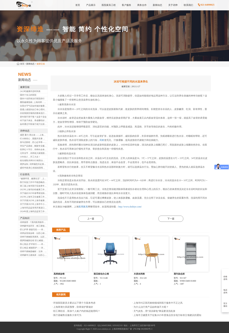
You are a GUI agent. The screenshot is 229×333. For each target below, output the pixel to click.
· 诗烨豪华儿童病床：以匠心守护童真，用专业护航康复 (33, 255)
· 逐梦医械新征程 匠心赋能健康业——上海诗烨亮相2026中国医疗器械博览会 (33, 240)
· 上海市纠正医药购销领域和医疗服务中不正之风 (157, 303)
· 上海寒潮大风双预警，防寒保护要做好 (72, 307)
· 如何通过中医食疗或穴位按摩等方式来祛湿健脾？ (33, 124)
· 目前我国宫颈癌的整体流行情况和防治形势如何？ (33, 113)
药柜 (102, 140)
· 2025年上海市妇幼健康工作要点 (33, 189)
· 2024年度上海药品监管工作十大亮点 (33, 211)
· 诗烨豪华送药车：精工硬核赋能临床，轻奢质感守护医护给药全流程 (33, 226)
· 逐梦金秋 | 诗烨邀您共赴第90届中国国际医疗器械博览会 (33, 164)
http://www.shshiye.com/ (130, 206)
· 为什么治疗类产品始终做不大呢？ (150, 307)
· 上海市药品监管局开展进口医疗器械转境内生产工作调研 (33, 208)
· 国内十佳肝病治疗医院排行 (32, 99)
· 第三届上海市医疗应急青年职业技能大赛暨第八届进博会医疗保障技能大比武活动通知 (33, 186)
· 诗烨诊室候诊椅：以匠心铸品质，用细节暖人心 (33, 233)
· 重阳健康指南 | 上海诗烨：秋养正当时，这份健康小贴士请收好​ (33, 102)
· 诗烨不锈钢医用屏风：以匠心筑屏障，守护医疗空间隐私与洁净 (33, 237)
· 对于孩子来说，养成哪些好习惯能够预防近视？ (33, 120)
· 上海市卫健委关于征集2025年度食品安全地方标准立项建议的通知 (166, 315)
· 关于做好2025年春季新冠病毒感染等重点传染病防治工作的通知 (33, 193)
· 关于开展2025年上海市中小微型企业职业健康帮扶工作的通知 (33, 204)
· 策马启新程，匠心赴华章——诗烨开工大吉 (33, 142)
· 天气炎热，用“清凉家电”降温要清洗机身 (153, 311)
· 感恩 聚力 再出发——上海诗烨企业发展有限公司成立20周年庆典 (33, 135)
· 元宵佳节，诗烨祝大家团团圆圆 (33, 153)
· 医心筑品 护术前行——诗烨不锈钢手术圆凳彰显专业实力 (33, 244)
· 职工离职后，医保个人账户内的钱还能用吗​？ (76, 311)
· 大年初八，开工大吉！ (29, 157)
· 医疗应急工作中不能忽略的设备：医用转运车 (33, 182)
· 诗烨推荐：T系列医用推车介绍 (33, 222)
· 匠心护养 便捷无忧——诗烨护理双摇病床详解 (33, 229)
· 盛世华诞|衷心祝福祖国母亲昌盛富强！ (33, 168)
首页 (22, 64)
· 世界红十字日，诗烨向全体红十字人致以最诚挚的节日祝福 (33, 149)
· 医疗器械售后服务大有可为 (66, 315)
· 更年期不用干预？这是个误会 (33, 117)
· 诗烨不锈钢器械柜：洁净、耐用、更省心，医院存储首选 (33, 251)
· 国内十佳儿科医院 (27, 95)
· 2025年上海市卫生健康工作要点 (33, 197)
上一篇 (90, 218)
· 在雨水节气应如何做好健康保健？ (33, 106)
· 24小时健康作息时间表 (29, 91)
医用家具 (83, 206)
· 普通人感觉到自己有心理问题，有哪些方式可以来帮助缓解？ (33, 109)
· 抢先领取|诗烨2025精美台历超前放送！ (33, 160)
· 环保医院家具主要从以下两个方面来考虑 (73, 303)
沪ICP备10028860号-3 (142, 329)
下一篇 (170, 218)
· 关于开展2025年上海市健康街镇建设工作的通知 (33, 200)
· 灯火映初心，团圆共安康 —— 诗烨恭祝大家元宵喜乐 (33, 139)
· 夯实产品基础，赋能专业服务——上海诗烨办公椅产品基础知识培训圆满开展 (33, 146)
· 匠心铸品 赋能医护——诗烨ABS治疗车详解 (33, 248)
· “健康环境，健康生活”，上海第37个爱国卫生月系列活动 (33, 179)
